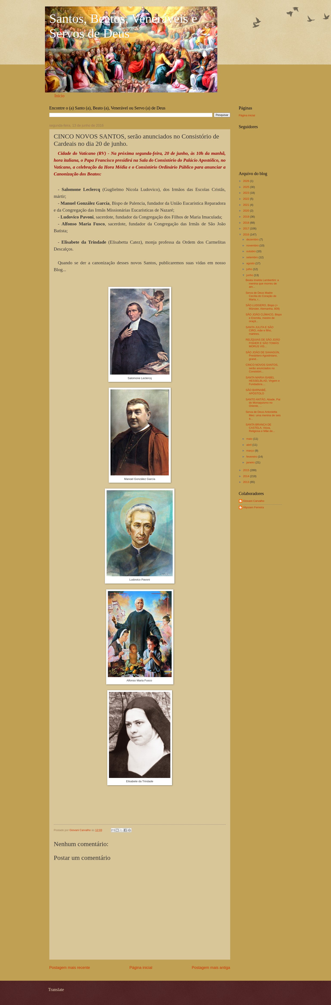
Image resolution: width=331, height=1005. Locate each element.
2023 (246, 192)
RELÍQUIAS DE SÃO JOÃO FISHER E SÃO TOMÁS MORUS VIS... (263, 343)
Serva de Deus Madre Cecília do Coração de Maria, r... (261, 296)
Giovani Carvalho (253, 500)
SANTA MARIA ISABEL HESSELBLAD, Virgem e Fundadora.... (263, 381)
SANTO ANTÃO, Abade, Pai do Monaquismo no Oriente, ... (263, 403)
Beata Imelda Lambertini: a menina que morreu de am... (262, 283)
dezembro (253, 239)
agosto (250, 263)
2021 (246, 204)
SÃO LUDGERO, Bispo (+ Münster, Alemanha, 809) (263, 307)
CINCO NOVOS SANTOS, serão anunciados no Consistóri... (262, 368)
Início (59, 95)
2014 (246, 476)
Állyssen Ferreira (253, 507)
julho (249, 269)
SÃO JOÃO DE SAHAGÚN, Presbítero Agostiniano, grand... (263, 356)
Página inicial (140, 967)
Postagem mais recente (69, 967)
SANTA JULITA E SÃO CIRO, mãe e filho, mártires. (260, 330)
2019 (246, 216)
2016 (246, 234)
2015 (246, 470)
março (250, 450)
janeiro (250, 462)
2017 (246, 228)
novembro (253, 245)
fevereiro (252, 456)
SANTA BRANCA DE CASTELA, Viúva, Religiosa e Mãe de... (260, 428)
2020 (246, 210)
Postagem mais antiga (211, 967)
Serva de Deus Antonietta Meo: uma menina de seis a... (263, 415)
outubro (251, 251)
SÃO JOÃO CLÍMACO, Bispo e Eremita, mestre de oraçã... (264, 318)
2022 (246, 198)
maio (249, 438)
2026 (246, 181)
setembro (252, 257)
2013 (246, 482)
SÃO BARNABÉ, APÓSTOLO (256, 391)
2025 (246, 187)
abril (249, 444)
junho (250, 275)
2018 (246, 222)
